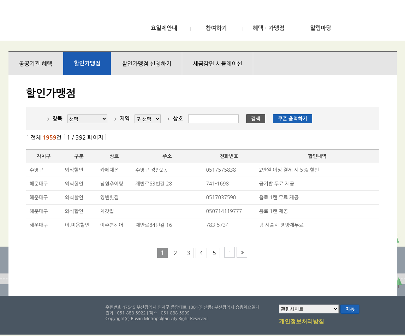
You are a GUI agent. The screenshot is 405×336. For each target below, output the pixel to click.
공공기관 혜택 (36, 63)
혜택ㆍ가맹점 (268, 28)
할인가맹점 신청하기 (146, 63)
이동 (350, 309)
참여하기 (216, 28)
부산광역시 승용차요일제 (61, 22)
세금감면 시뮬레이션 (217, 63)
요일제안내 (164, 28)
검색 (255, 118)
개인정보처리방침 (301, 322)
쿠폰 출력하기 (292, 118)
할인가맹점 (87, 63)
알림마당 (320, 28)
